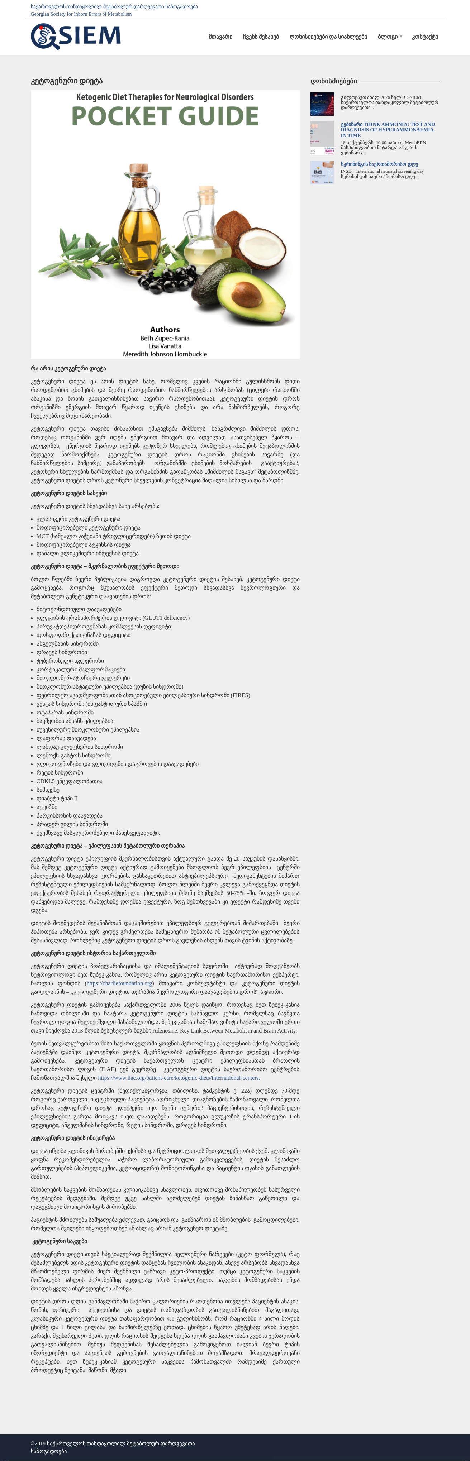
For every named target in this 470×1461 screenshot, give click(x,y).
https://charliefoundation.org (119, 983)
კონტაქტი (425, 37)
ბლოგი (388, 37)
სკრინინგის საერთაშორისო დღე (379, 164)
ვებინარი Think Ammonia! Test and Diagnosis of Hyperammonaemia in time (388, 130)
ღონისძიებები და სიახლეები (328, 37)
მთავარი (220, 37)
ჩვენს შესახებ (261, 37)
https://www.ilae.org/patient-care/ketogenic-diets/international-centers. (179, 1078)
